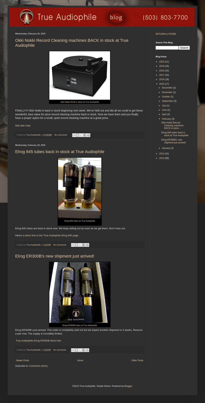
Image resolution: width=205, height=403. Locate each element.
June (164, 110)
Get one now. (23, 125)
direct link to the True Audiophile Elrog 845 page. (52, 235)
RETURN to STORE (166, 34)
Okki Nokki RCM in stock (71, 102)
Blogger (128, 386)
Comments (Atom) (38, 366)
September (168, 101)
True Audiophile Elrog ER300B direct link (38, 340)
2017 (162, 75)
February (167, 119)
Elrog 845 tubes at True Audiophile (79, 221)
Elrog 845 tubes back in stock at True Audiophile (59, 151)
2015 (162, 84)
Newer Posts (22, 360)
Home (80, 360)
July (164, 105)
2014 (162, 153)
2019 (162, 66)
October (166, 96)
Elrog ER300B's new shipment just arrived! (54, 256)
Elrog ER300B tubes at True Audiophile (79, 325)
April (164, 114)
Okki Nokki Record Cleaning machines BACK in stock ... (172, 125)
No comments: (61, 135)
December (167, 87)
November (167, 92)
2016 (162, 79)
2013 (162, 158)
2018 (162, 70)
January (166, 148)
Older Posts (137, 360)
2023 (162, 61)
